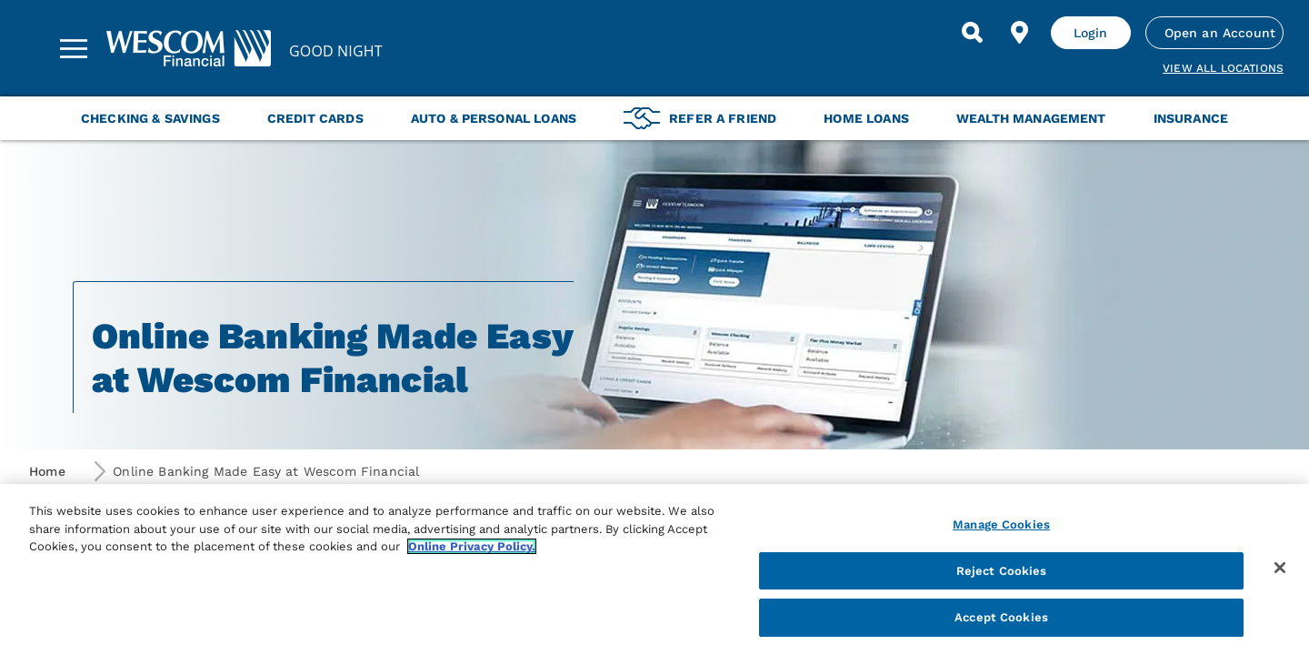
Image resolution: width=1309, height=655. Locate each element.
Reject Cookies (1001, 571)
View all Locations (1223, 68)
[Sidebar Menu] (74, 48)
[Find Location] (1020, 33)
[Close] (1280, 568)
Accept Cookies (1001, 617)
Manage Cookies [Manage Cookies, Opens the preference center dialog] (1001, 524)
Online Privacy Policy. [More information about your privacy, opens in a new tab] (471, 546)
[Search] (972, 33)
